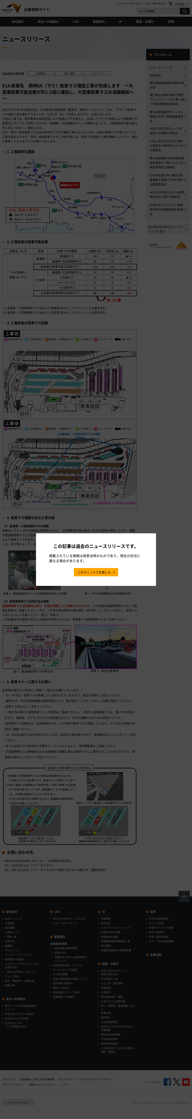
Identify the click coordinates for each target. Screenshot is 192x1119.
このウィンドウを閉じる (94, 572)
